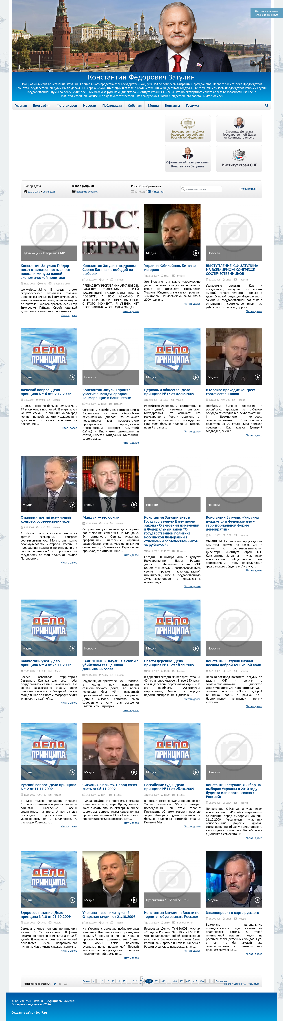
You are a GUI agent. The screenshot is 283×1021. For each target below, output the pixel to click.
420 (202, 981)
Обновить (249, 189)
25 (124, 981)
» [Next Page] (212, 981)
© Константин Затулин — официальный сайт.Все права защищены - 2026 (43, 1002)
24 (55, 984)
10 (107, 981)
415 (195, 981)
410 (188, 981)
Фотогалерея (67, 105)
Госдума (192, 105)
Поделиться (253, 983)
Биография (41, 105)
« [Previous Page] (94, 981)
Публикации (112, 105)
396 (163, 981)
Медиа (153, 105)
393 (141, 981)
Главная (21, 105)
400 (175, 981)
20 (118, 981)
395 (156, 981)
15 (113, 981)
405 (181, 981)
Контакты (172, 105)
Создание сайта (22, 1013)
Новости (89, 105)
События (135, 105)
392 (135, 981)
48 (59, 984)
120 (65, 984)
